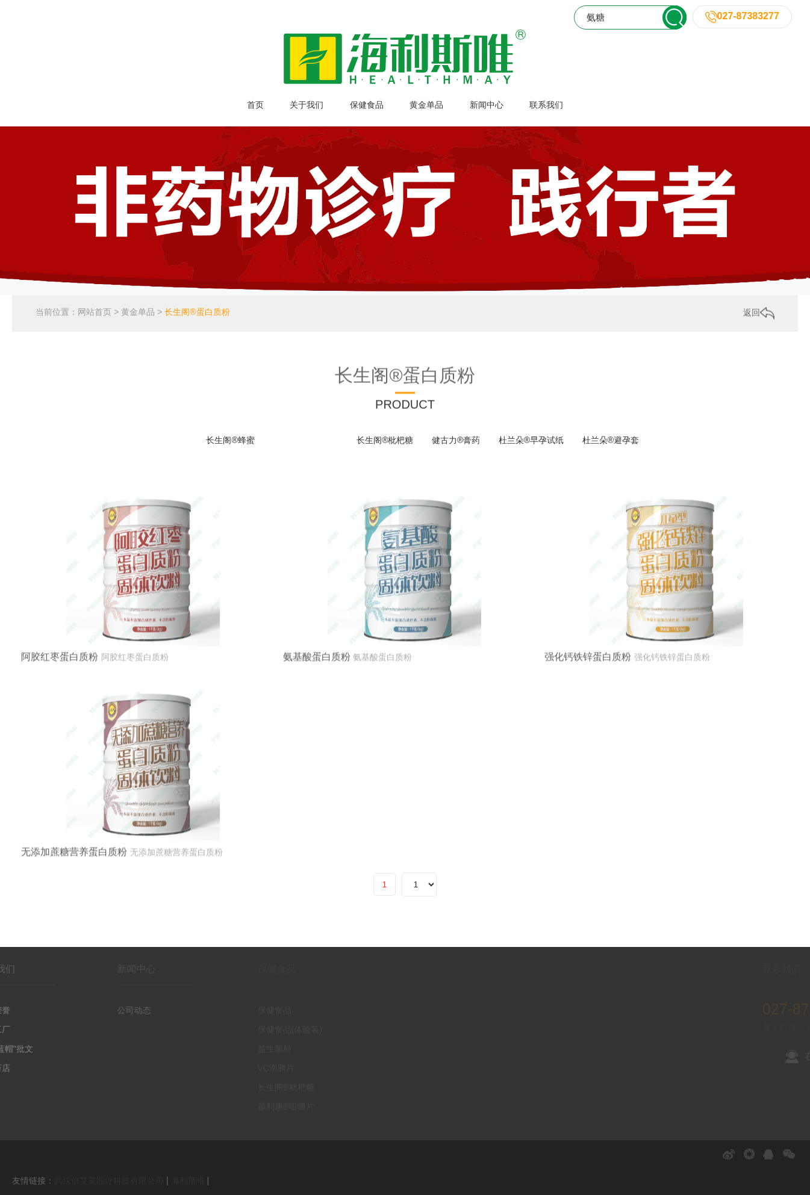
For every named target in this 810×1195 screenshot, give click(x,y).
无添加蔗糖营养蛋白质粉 (74, 922)
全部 (179, 440)
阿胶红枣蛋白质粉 (59, 727)
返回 (758, 316)
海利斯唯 (188, 1180)
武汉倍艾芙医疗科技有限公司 (109, 1180)
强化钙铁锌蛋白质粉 (587, 727)
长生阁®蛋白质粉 (196, 315)
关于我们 (306, 105)
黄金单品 (426, 105)
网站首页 (94, 315)
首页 (255, 105)
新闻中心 (486, 105)
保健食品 (367, 105)
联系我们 (546, 105)
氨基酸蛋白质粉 (316, 727)
